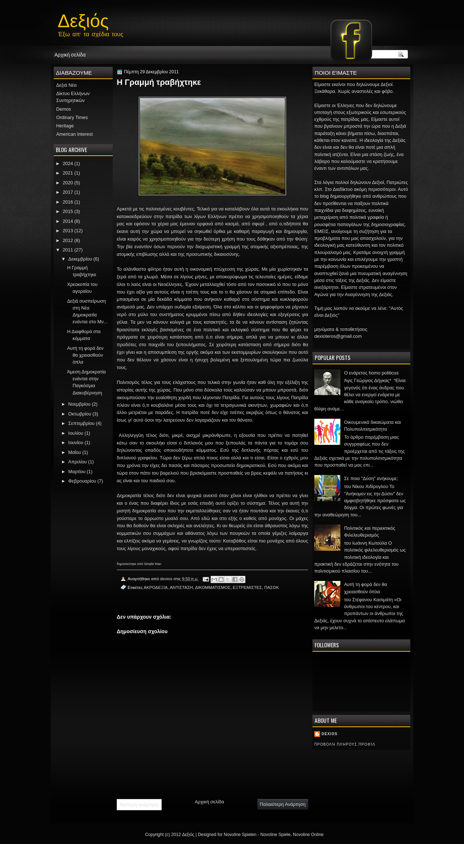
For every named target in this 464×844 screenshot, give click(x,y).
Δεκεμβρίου (80, 259)
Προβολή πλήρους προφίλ (344, 744)
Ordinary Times (72, 117)
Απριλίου (77, 461)
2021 (68, 173)
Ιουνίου (75, 442)
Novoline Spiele (275, 834)
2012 (68, 240)
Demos (63, 109)
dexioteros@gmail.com (338, 336)
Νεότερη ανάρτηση (139, 804)
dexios (329, 734)
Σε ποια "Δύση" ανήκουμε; (371, 478)
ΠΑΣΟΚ (271, 587)
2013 (68, 230)
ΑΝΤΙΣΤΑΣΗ (181, 587)
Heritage (65, 125)
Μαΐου (74, 452)
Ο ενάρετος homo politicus (371, 373)
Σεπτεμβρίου (81, 423)
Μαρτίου (76, 471)
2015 (68, 211)
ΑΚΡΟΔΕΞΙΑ (155, 587)
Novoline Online (308, 834)
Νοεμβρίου (79, 404)
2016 (68, 202)
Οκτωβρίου (79, 414)
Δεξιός (83, 18)
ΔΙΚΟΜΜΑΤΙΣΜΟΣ (213, 587)
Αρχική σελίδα (70, 54)
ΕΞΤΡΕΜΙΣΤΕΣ (247, 587)
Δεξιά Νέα (66, 85)
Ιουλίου (75, 433)
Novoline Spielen (240, 834)
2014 (68, 221)
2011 (68, 250)
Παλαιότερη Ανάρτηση (283, 804)
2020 (68, 182)
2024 (68, 163)
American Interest (74, 134)
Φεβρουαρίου (82, 481)
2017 (68, 192)
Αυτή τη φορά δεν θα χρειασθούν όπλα (85, 355)
